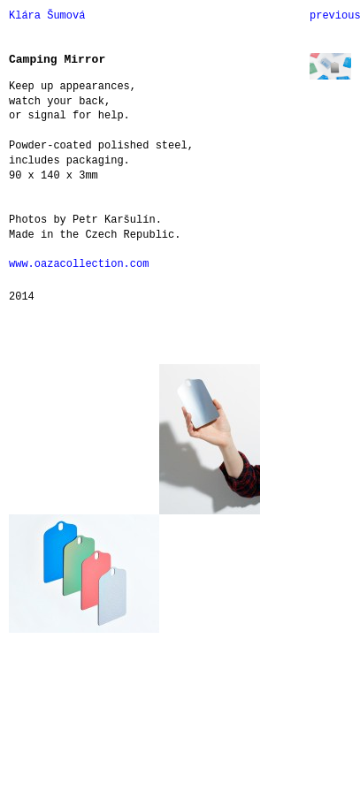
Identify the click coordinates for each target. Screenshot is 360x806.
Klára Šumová (47, 16)
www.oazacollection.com (79, 264)
